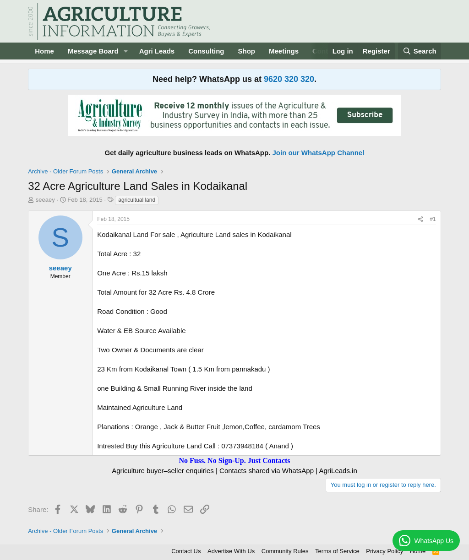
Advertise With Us (231, 551)
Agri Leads (157, 51)
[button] (126, 51)
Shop (247, 51)
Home (44, 51)
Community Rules (285, 551)
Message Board (93, 51)
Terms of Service (337, 551)
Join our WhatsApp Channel (319, 152)
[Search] (419, 51)
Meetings (284, 51)
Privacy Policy (384, 551)
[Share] (420, 219)
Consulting (206, 51)
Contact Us (186, 551)
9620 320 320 (289, 79)
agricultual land (136, 200)
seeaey (45, 199)
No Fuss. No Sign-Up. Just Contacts (234, 460)
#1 (433, 219)
